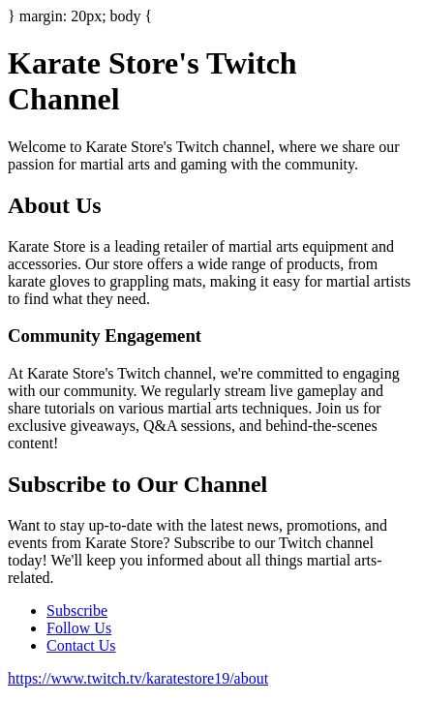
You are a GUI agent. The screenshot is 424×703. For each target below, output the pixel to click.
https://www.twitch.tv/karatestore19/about (138, 678)
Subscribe (76, 610)
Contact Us (81, 645)
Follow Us (78, 628)
